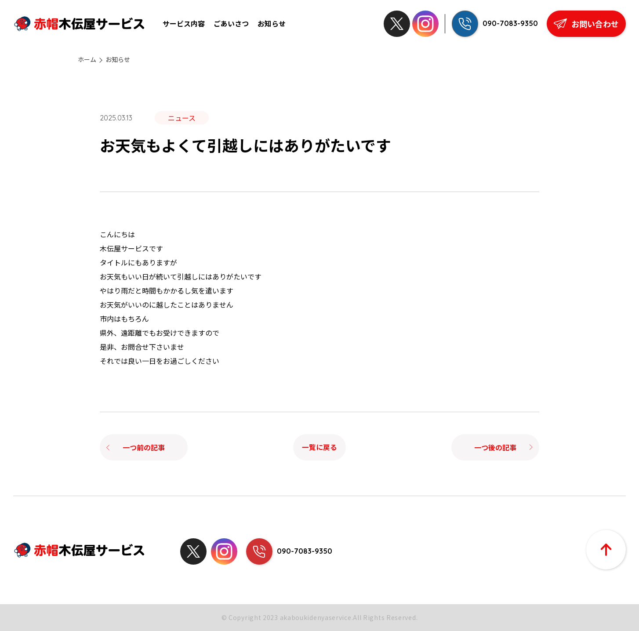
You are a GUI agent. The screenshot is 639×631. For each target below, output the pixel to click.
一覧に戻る (319, 447)
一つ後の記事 (495, 447)
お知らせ (272, 23)
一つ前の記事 (144, 447)
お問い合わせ (586, 23)
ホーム (87, 59)
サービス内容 (184, 23)
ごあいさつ (231, 23)
